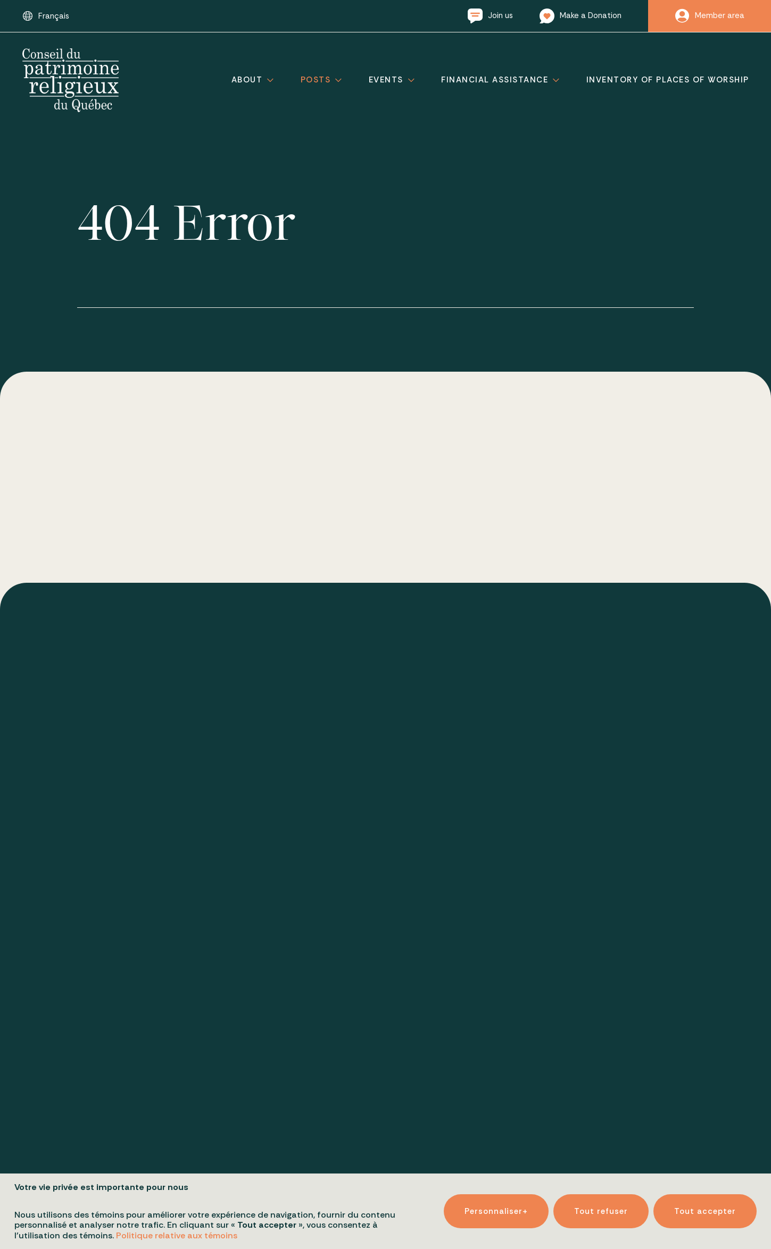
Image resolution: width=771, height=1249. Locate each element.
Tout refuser (601, 1211)
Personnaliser (496, 1211)
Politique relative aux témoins (176, 1235)
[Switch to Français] (45, 16)
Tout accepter (705, 1211)
